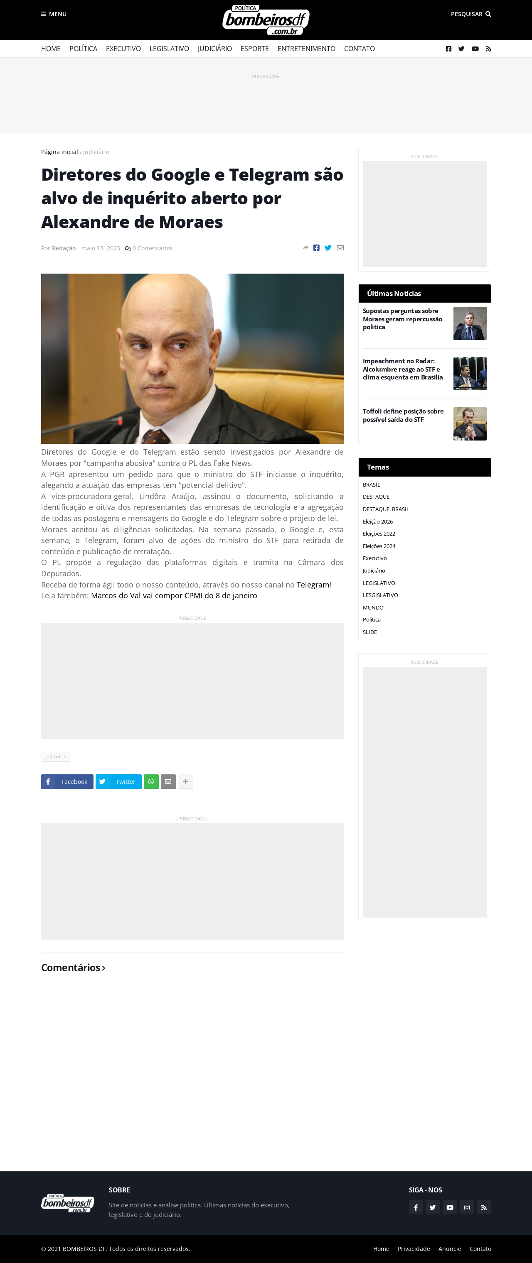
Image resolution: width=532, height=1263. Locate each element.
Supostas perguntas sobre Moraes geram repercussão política (402, 319)
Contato (359, 48)
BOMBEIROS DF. (85, 1249)
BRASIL (371, 484)
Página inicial (59, 152)
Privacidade (414, 1249)
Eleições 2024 (379, 546)
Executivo (123, 48)
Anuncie (449, 1249)
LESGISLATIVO (380, 595)
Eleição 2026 (378, 521)
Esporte (255, 48)
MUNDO (373, 607)
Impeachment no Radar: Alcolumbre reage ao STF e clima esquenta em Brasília (403, 369)
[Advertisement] (266, 99)
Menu (57, 14)
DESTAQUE (376, 496)
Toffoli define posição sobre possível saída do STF (403, 415)
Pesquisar (467, 14)
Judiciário (215, 48)
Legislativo (169, 48)
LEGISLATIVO (379, 583)
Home (51, 48)
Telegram (313, 585)
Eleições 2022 (379, 533)
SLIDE (370, 632)
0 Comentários (153, 248)
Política (83, 48)
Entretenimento (306, 48)
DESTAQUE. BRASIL (386, 509)
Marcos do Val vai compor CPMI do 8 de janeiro (174, 595)
